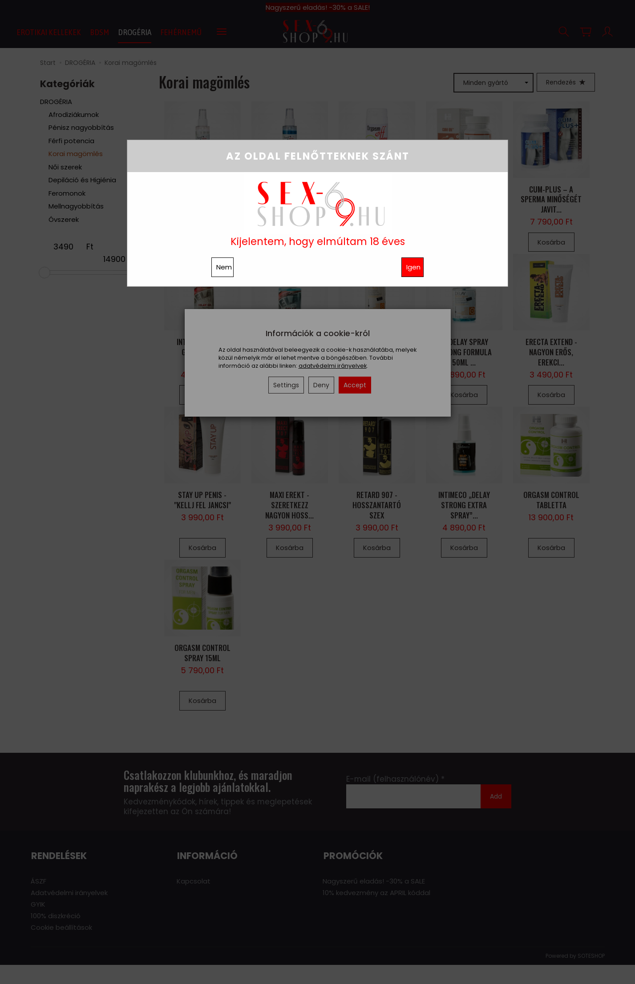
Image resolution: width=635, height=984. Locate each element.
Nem (224, 267)
